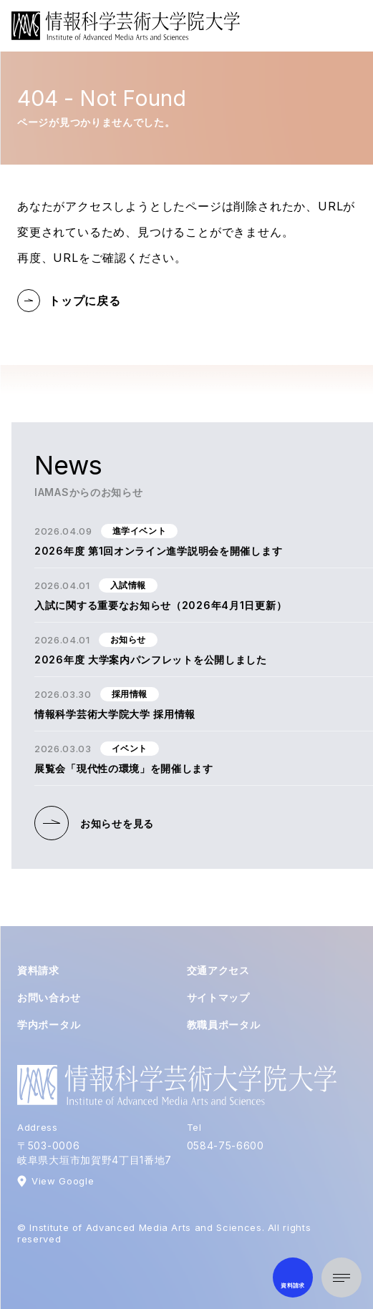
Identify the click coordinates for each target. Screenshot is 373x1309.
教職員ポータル (224, 1024)
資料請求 (38, 970)
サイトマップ (218, 997)
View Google (63, 1181)
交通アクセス (218, 970)
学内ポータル (48, 1024)
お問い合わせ (48, 997)
